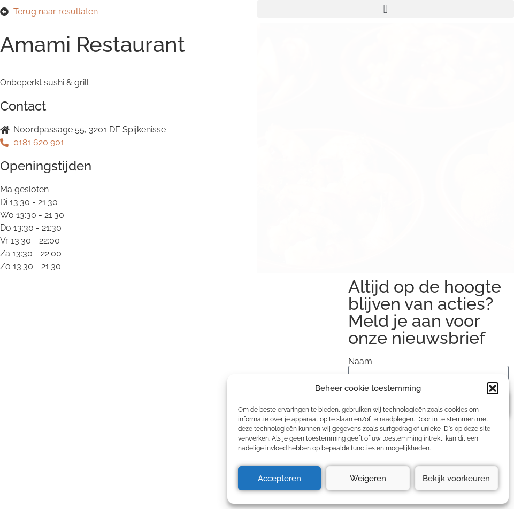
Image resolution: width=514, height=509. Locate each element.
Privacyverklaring (39, 371)
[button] (492, 388)
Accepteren (279, 478)
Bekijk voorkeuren (456, 478)
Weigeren (368, 478)
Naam (360, 361)
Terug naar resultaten (55, 11)
